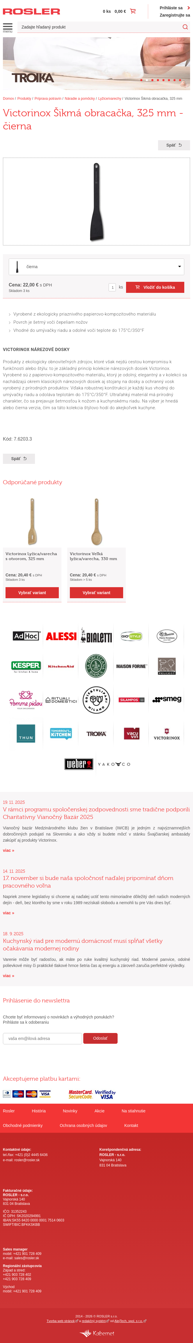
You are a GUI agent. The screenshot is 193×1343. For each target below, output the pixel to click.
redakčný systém (94, 1321)
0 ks (107, 11)
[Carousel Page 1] (141, 80)
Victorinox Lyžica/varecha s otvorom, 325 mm (31, 556)
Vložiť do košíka (159, 287)
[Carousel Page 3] (152, 80)
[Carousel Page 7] (174, 80)
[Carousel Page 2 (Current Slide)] (147, 80)
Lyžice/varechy (109, 99)
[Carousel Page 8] (180, 80)
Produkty (24, 99)
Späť (171, 145)
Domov (8, 99)
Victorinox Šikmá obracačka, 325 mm (153, 99)
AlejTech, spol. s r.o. (128, 1321)
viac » (8, 850)
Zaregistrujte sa (175, 15)
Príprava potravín (48, 99)
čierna (32, 266)
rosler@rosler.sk (27, 1160)
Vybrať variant (32, 592)
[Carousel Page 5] (163, 80)
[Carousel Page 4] (158, 80)
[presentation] (47, 1056)
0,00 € (120, 11)
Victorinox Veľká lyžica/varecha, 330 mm (93, 556)
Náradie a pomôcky (80, 99)
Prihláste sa (171, 8)
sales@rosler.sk (26, 1258)
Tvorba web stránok (61, 1321)
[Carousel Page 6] (169, 80)
